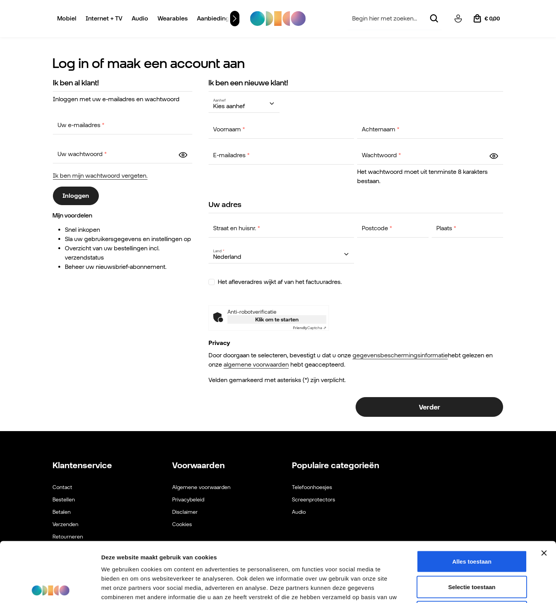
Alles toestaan (472, 501)
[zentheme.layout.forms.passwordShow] (183, 154)
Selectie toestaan (472, 527)
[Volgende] (234, 18)
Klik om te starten (276, 319)
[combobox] (387, 18)
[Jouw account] (458, 18)
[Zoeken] (433, 18)
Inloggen (76, 195)
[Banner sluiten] (544, 493)
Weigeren (472, 552)
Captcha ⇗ (309, 328)
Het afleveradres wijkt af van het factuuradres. (280, 281)
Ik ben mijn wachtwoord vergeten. (100, 175)
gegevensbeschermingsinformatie (400, 355)
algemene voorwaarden (256, 364)
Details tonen (417, 587)
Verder (429, 407)
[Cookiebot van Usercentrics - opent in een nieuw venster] (50, 588)
